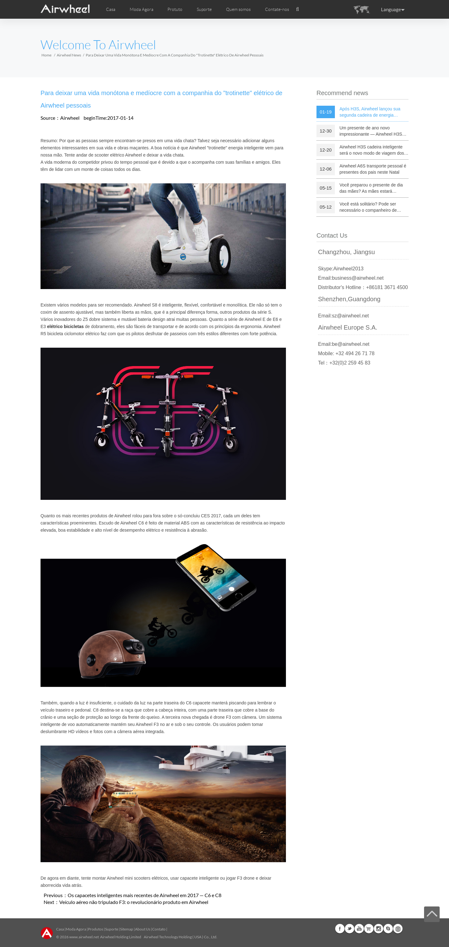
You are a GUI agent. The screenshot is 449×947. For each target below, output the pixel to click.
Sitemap (126, 929)
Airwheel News (69, 55)
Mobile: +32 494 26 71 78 (346, 353)
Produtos (95, 929)
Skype (388, 928)
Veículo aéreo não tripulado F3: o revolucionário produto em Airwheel (133, 902)
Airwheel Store (369, 928)
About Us (142, 929)
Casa (110, 9)
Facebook (340, 928)
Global (398, 928)
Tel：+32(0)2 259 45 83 (344, 362)
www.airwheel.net (84, 937)
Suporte (204, 9)
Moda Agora (76, 929)
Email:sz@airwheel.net (343, 315)
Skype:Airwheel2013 (341, 268)
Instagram (378, 928)
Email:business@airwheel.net (351, 278)
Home (46, 55)
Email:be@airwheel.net (343, 344)
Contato (159, 929)
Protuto (174, 9)
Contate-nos (277, 9)
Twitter (349, 928)
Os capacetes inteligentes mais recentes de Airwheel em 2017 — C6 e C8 (144, 895)
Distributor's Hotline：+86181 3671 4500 (363, 287)
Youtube (359, 928)
